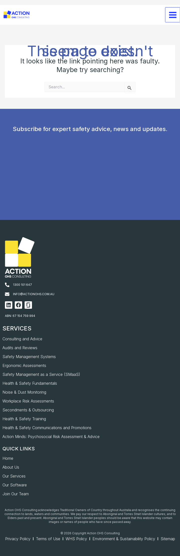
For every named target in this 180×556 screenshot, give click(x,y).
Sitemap (168, 538)
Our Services (14, 476)
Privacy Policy (17, 538)
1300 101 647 (22, 285)
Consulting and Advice (22, 338)
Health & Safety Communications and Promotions (46, 427)
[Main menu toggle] (172, 19)
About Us (10, 467)
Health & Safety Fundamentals (29, 383)
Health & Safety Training (24, 418)
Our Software (14, 484)
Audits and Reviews (19, 347)
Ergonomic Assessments (24, 365)
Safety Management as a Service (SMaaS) (41, 374)
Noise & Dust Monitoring (24, 392)
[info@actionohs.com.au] (7, 294)
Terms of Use (48, 538)
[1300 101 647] (7, 285)
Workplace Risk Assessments (28, 401)
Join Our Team (15, 493)
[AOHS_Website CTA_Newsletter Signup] (89, 184)
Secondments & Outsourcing (28, 409)
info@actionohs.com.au (33, 294)
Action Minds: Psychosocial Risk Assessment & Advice (51, 436)
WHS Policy (76, 538)
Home (7, 458)
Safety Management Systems (29, 356)
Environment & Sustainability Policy (123, 538)
